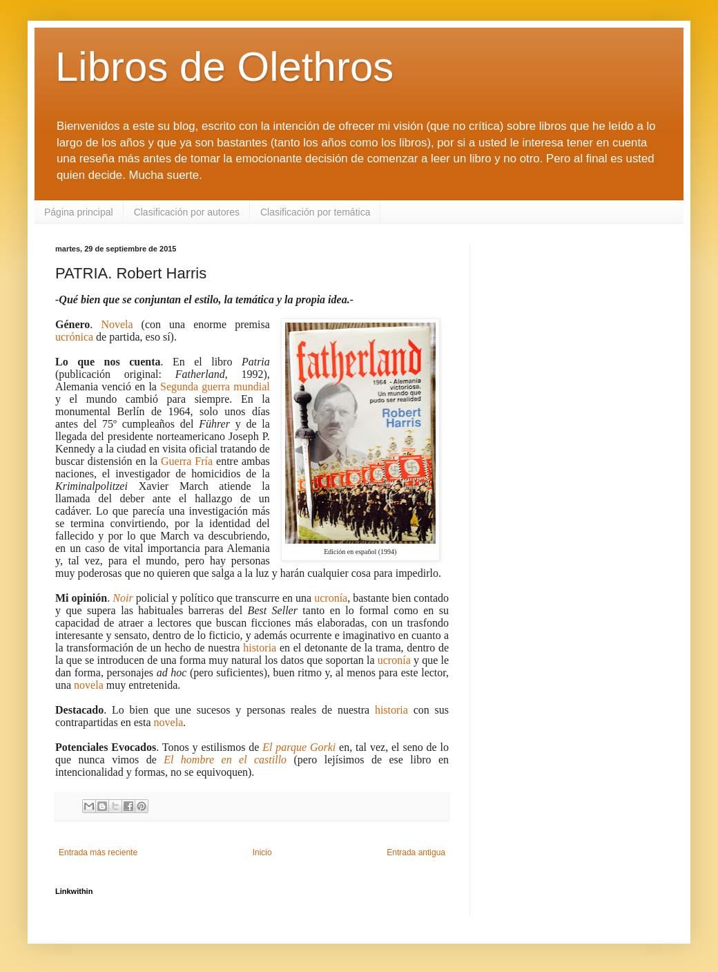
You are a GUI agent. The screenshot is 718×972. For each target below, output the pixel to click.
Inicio (262, 852)
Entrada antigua (416, 852)
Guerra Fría (187, 461)
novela (89, 685)
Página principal (78, 212)
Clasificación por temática (315, 212)
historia (259, 648)
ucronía (330, 598)
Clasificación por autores (187, 212)
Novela (117, 324)
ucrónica (74, 337)
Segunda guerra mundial (215, 386)
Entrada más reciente (98, 852)
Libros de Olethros (224, 67)
